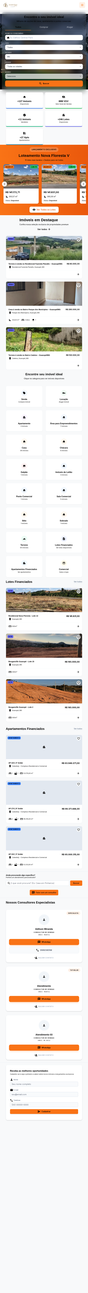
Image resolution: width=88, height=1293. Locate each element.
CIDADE (8, 62)
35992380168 (44, 950)
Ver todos (44, 229)
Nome (14, 1079)
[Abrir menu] (82, 5)
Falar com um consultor (44, 892)
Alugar (70, 27)
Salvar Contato (43, 957)
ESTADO (8, 52)
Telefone (15, 1100)
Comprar (44, 27)
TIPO (7, 43)
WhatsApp (44, 941)
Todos (18, 27)
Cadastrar (44, 1111)
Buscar (44, 83)
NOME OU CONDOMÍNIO (14, 33)
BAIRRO (8, 72)
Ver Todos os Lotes (44, 209)
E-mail (14, 1090)
